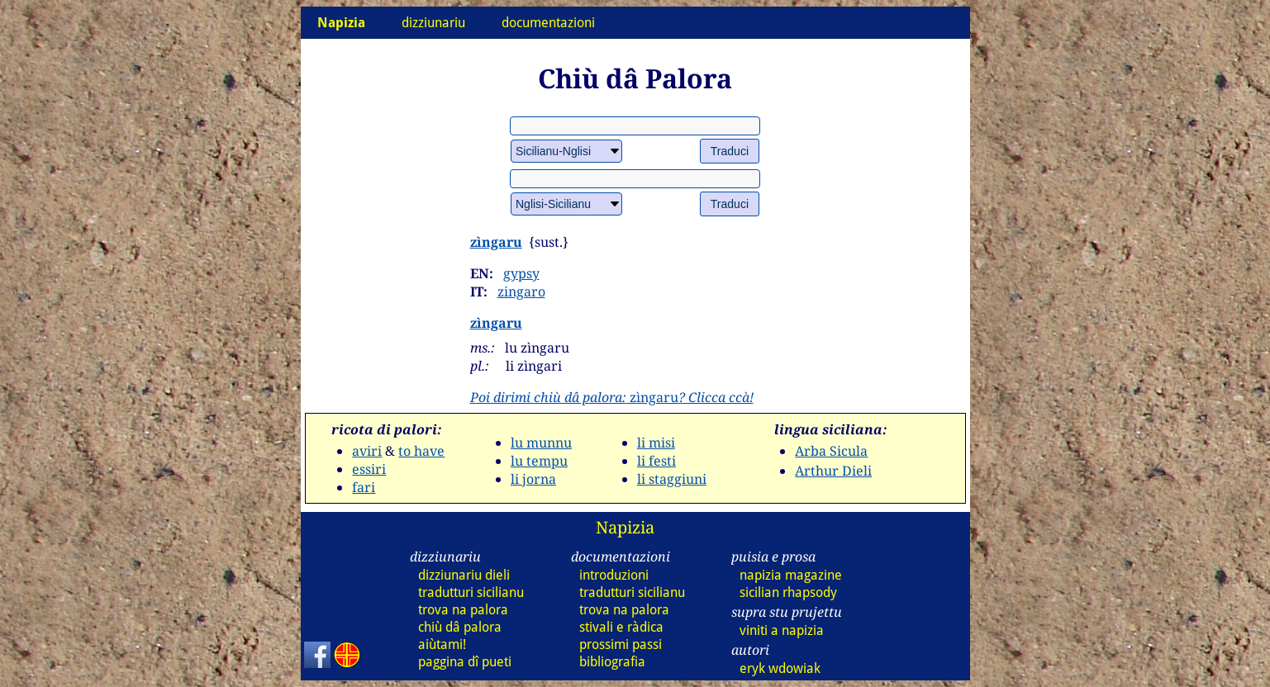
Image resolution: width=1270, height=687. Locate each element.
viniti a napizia (782, 630)
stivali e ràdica (621, 627)
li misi (656, 443)
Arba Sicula (831, 451)
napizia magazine (791, 575)
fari (363, 487)
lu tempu (539, 461)
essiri (369, 469)
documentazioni (548, 23)
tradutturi (471, 592)
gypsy (521, 273)
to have (421, 451)
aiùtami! (442, 644)
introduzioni (614, 575)
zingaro (521, 291)
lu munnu (541, 443)
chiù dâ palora (460, 627)
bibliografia (612, 662)
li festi (656, 461)
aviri (367, 451)
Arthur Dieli (833, 471)
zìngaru (496, 242)
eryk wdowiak (780, 668)
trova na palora (463, 610)
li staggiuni (671, 479)
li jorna (533, 479)
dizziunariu (433, 23)
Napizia (625, 527)
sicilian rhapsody (788, 592)
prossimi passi (620, 644)
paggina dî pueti (464, 662)
